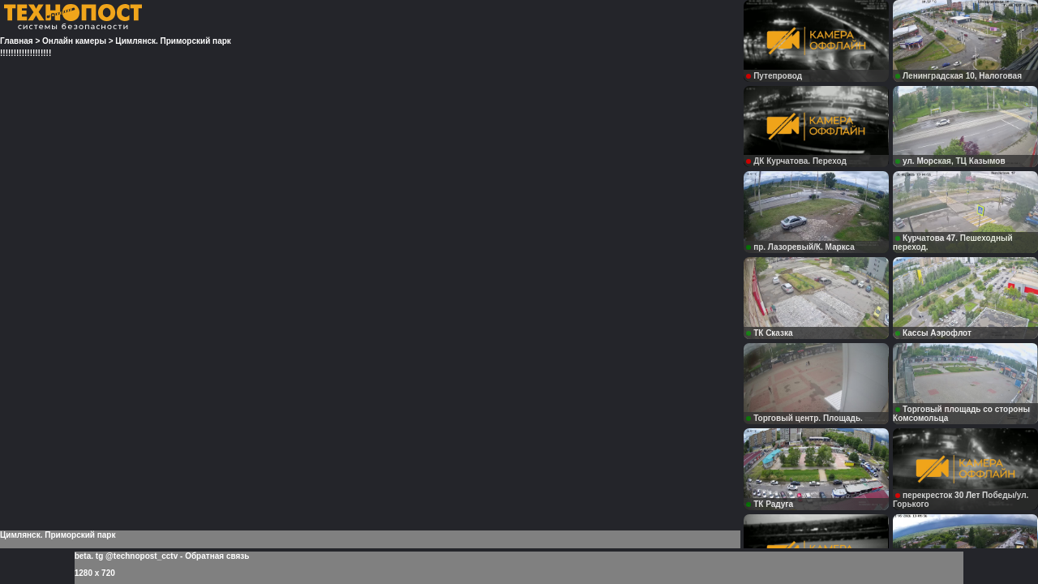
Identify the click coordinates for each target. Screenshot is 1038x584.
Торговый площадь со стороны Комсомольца (961, 414)
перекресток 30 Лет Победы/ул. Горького (960, 500)
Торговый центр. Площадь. (804, 418)
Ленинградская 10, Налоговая (958, 75)
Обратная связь (217, 556)
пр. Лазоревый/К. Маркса (800, 247)
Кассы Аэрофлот (933, 332)
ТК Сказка (769, 332)
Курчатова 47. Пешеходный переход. (953, 242)
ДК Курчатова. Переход (796, 161)
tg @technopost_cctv (137, 556)
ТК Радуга (769, 504)
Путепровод (774, 75)
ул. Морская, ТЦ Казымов (950, 161)
